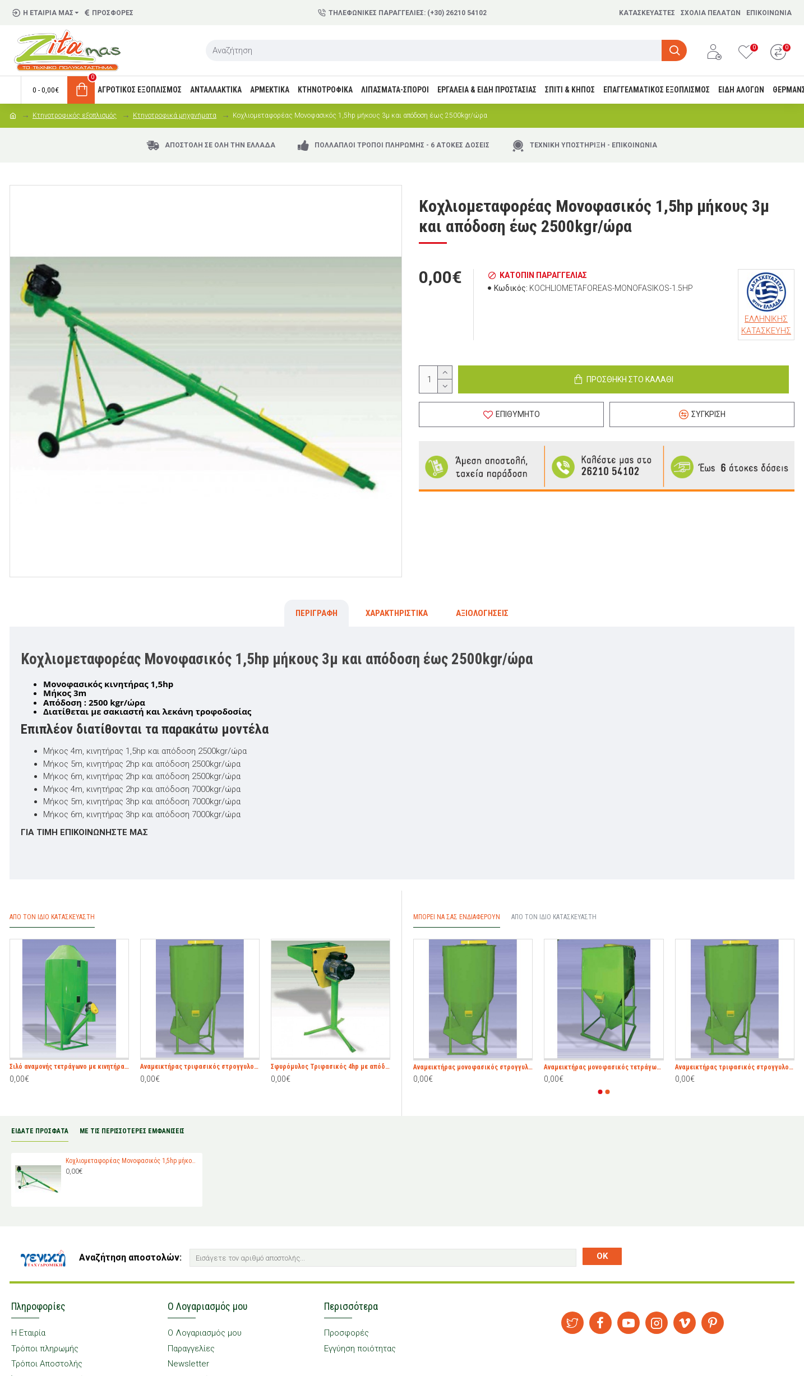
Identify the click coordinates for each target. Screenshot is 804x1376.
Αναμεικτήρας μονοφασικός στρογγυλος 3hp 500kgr (473, 1067)
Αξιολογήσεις (482, 613)
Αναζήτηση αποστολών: (130, 1257)
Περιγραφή (316, 613)
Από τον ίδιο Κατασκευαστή (554, 917)
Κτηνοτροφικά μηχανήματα (174, 115)
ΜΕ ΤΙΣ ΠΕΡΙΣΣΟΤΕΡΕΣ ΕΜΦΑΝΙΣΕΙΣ (132, 1131)
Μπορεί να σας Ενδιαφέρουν (456, 917)
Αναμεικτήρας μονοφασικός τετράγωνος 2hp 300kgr (603, 1067)
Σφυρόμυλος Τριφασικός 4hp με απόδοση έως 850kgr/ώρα (330, 1067)
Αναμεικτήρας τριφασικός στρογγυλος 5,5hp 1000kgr (200, 1067)
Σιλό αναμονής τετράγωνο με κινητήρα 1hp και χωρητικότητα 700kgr (69, 1067)
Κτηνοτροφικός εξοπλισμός (75, 115)
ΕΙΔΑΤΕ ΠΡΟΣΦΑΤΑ (39, 1131)
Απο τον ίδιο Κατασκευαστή (52, 917)
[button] (600, 1092)
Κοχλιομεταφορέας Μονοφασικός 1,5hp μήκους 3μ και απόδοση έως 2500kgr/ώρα (132, 1161)
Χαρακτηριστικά (397, 613)
